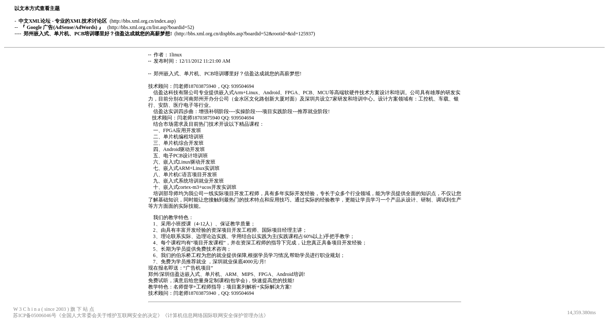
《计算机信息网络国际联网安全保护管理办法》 (215, 315)
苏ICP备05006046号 (34, 315)
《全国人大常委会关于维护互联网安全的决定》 (109, 315)
